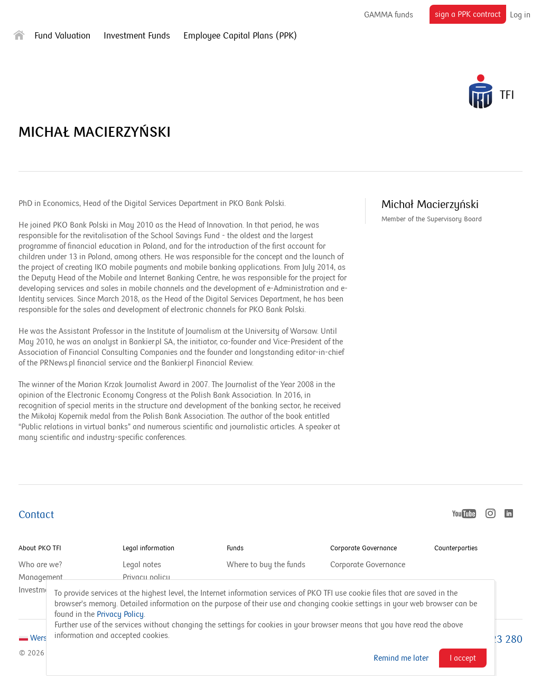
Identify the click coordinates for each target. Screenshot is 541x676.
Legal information (148, 548)
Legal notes (142, 564)
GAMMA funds (388, 14)
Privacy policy (146, 577)
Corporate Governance (363, 548)
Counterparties (456, 548)
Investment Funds (137, 36)
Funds (235, 548)
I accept (463, 658)
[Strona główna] (19, 37)
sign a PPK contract (470, 16)
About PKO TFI (39, 548)
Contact (36, 515)
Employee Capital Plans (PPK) (240, 36)
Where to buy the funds (266, 564)
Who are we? (40, 564)
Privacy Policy (120, 614)
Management (40, 577)
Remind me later (401, 658)
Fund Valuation (62, 36)
